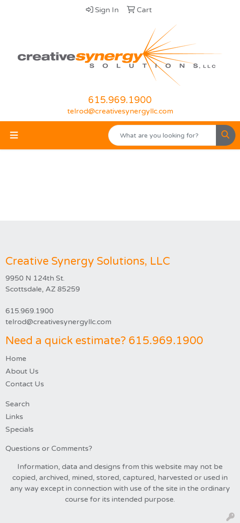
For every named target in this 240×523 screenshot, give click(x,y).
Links (14, 416)
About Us (22, 371)
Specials (19, 429)
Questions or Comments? (48, 448)
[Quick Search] (162, 135)
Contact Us (24, 384)
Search (17, 404)
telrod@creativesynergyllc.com (120, 111)
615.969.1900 (120, 100)
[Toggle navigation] (14, 135)
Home (15, 358)
